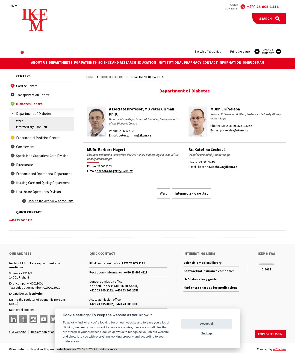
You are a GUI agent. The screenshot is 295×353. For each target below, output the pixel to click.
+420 (263, 6)
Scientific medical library (202, 263)
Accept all (206, 323)
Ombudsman (267, 63)
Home (90, 77)
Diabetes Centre (112, 77)
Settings (206, 333)
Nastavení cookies (22, 310)
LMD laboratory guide (200, 282)
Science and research (115, 63)
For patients (79, 63)
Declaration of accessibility (49, 332)
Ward (19, 121)
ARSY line (279, 347)
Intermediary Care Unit (31, 127)
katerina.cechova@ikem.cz (217, 167)
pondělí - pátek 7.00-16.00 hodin (113, 286)
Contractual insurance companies (209, 272)
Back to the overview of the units (51, 201)
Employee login (270, 332)
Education (148, 63)
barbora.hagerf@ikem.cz (115, 171)
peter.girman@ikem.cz (134, 135)
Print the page (240, 51)
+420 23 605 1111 (133, 263)
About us (25, 63)
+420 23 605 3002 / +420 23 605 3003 (114, 304)
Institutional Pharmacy (185, 63)
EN (12, 6)
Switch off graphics (208, 51)
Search (265, 18)
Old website (17, 332)
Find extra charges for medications (210, 291)
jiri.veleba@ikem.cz (234, 130)
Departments (50, 63)
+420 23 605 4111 (135, 272)
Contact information (232, 63)
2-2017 (266, 269)
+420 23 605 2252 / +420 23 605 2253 (114, 290)
